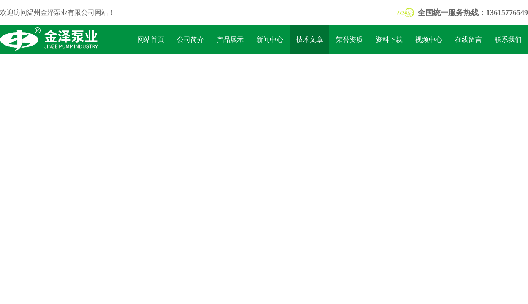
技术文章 (309, 39)
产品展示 (230, 39)
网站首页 (150, 39)
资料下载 (389, 39)
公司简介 (190, 39)
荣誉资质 (349, 39)
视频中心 (428, 39)
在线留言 (468, 39)
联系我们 (508, 39)
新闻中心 (269, 39)
